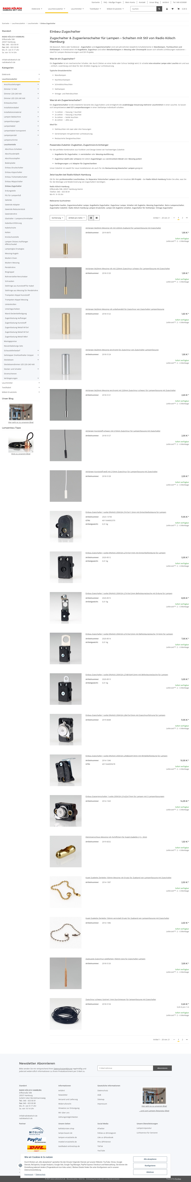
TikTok (100, 1146)
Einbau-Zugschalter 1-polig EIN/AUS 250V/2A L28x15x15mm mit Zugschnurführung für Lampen (125, 715)
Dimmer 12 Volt (10, 89)
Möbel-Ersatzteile (9, 392)
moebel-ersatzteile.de (67, 1142)
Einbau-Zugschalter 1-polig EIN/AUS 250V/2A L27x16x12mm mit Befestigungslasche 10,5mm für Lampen (129, 634)
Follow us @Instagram (107, 1133)
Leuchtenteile (10, 144)
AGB (99, 1095)
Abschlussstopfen (12, 158)
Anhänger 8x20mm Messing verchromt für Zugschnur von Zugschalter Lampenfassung (122, 350)
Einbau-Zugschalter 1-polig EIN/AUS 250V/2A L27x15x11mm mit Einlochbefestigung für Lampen (126, 553)
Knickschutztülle (12, 237)
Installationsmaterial (12, 112)
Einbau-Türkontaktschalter (16, 177)
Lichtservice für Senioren (147, 1133)
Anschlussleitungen (12, 84)
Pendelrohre (10, 267)
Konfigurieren (150, 1166)
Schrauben (9, 281)
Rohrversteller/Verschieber (16, 276)
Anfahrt (166, 2)
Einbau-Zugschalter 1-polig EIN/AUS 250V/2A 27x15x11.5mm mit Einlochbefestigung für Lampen (126, 512)
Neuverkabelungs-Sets (13, 346)
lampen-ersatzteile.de (67, 1137)
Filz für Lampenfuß (13, 195)
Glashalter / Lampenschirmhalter (19, 218)
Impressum (28, 1175)
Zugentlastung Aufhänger (16, 318)
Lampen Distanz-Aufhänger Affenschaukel (16, 242)
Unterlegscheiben (12, 309)
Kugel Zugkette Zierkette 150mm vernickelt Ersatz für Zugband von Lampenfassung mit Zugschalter (127, 918)
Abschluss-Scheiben (13, 149)
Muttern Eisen (11, 258)
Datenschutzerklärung (63, 1068)
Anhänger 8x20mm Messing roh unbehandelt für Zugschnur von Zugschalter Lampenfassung (125, 309)
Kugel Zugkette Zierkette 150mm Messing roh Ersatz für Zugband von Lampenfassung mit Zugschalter (128, 877)
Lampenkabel (9, 126)
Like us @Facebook (105, 1137)
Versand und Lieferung (68, 1099)
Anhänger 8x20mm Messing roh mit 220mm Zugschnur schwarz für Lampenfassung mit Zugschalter (128, 268)
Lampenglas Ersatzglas (14, 249)
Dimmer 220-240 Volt (13, 93)
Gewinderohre (11, 214)
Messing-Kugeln (12, 253)
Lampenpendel (10, 135)
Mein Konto (130, 2)
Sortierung (56, 218)
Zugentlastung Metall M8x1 (16, 336)
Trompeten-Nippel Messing (16, 299)
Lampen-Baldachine (12, 117)
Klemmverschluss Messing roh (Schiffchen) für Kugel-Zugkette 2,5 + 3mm (116, 837)
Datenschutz (40, 1175)
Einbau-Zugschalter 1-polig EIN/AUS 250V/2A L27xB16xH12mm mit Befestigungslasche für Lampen (127, 674)
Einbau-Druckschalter (14, 167)
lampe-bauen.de (65, 1133)
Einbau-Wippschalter (14, 181)
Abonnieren (162, 1068)
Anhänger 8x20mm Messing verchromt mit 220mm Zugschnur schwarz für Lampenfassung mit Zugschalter (131, 390)
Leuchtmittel (7, 383)
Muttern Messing (12, 262)
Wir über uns (63, 1112)
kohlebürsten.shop (66, 1128)
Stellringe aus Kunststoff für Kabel (19, 286)
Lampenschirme (11, 140)
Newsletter (63, 1095)
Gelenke (8, 200)
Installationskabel (11, 107)
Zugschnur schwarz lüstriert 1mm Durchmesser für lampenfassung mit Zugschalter (121, 999)
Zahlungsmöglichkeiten (68, 1117)
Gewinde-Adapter (12, 204)
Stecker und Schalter (12, 369)
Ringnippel (9, 272)
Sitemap (101, 1099)
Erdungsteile (10, 191)
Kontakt (142, 2)
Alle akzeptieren (150, 1159)
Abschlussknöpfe (12, 154)
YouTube (101, 1150)
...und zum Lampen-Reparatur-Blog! (154, 1111)
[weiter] (186, 218)
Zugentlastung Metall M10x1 (17, 327)
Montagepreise (10, 341)
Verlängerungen (11, 378)
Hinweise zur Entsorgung (68, 1108)
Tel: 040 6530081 (180, 2)
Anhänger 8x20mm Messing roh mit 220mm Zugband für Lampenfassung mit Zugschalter (123, 228)
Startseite (96, 2)
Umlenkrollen (10, 304)
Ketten (8, 232)
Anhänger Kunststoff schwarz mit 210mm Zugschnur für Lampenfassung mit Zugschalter (123, 431)
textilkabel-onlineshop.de (69, 1146)
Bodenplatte (10, 163)
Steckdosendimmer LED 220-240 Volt (19, 364)
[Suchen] (143, 8)
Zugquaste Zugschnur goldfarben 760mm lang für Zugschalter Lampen (115, 959)
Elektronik (6, 74)
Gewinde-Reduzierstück (15, 209)
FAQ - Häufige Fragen (112, 2)
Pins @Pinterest (104, 1142)
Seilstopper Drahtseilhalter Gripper (19, 355)
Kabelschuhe (10, 228)
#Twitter (101, 1128)
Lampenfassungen (12, 121)
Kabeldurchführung (13, 223)
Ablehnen (150, 1172)
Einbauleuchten (10, 103)
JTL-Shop (178, 1179)
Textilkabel (6, 387)
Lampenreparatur (144, 1128)
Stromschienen (10, 373)
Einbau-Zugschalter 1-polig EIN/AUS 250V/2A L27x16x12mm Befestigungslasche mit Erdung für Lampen (129, 593)
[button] (167, 8)
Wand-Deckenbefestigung (16, 313)
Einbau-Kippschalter (13, 172)
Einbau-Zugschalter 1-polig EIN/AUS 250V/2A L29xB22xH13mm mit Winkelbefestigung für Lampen (126, 756)
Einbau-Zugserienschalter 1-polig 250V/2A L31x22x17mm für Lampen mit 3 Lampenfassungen (125, 796)
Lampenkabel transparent (15, 130)
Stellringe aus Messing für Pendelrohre (21, 290)
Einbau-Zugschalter (13, 186)
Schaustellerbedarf (12, 350)
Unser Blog (154, 2)
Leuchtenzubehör (9, 79)
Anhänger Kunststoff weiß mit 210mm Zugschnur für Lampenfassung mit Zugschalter (122, 471)
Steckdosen (9, 360)
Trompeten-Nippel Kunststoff (17, 295)
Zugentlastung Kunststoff (15, 323)
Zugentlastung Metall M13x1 (17, 332)
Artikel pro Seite (75, 218)
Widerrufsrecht (64, 1104)
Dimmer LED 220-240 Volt (14, 98)
